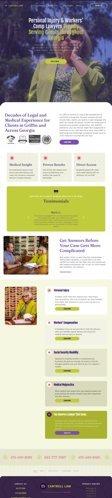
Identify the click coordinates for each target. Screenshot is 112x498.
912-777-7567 (20, 488)
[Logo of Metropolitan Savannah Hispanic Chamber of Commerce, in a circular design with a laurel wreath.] (46, 140)
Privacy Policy (66, 492)
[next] (83, 217)
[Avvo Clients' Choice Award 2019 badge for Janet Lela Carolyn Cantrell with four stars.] (23, 140)
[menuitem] (33, 5)
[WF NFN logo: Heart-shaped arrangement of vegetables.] (11, 140)
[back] (28, 217)
